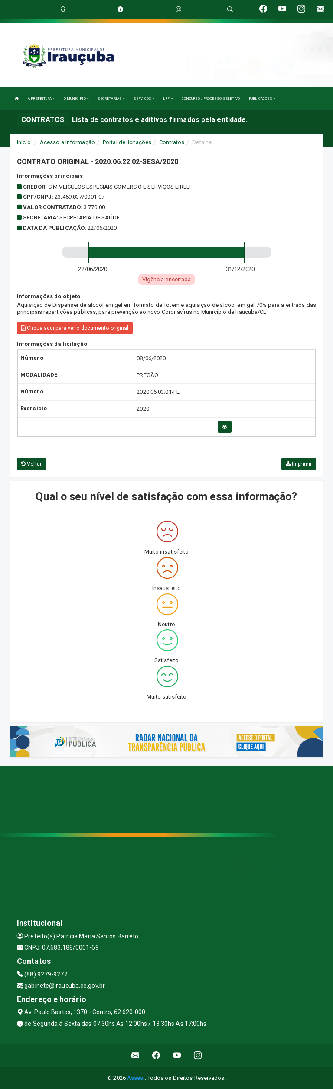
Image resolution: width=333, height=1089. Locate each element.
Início (24, 142)
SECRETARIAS (111, 98)
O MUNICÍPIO (76, 98)
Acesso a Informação (67, 142)
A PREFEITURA (41, 98)
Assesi (136, 1078)
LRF (168, 98)
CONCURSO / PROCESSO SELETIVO (211, 98)
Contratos (171, 142)
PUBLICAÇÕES (262, 98)
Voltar (31, 464)
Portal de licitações (127, 142)
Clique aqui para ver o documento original (74, 328)
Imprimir (299, 464)
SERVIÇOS (144, 98)
